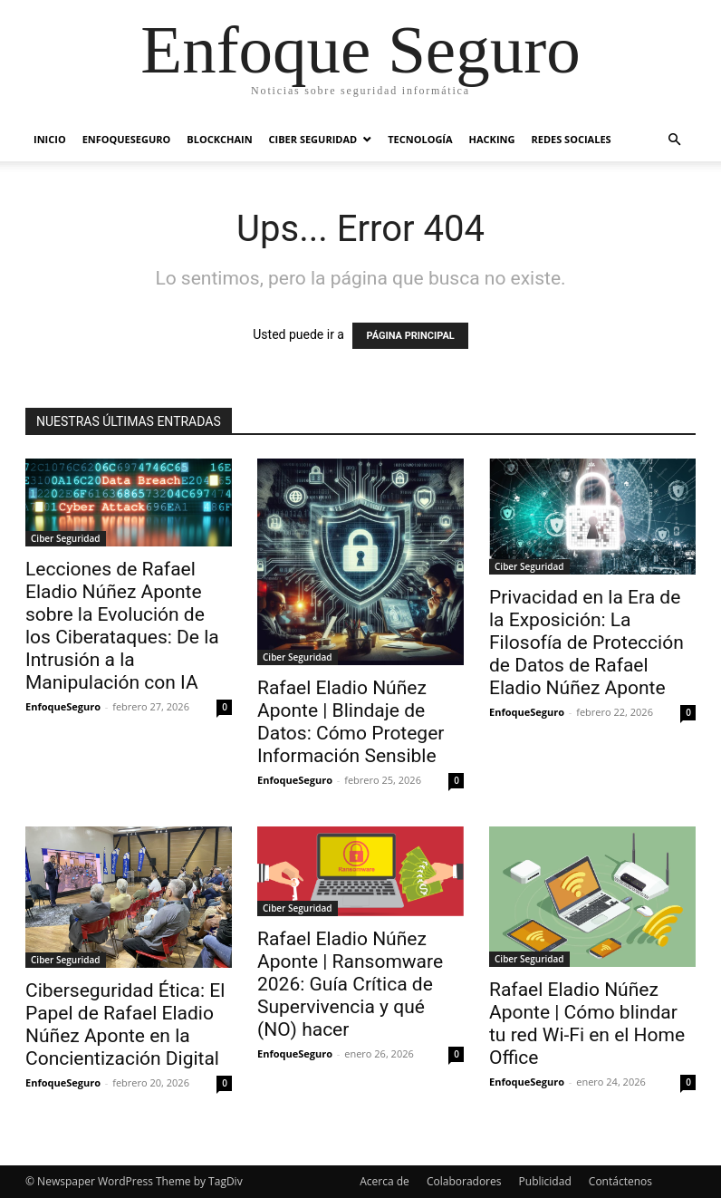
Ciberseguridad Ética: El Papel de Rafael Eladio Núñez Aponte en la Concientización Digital (125, 1024)
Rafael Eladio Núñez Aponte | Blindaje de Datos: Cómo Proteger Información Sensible (350, 722)
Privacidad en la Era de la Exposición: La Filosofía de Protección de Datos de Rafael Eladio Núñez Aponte (586, 642)
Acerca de (384, 1181)
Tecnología (420, 139)
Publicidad (545, 1181)
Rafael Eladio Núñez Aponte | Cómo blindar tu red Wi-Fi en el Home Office (587, 1023)
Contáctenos (620, 1181)
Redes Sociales (570, 139)
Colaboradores (464, 1181)
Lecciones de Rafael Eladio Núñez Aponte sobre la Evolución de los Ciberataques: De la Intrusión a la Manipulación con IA (122, 625)
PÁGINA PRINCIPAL (410, 336)
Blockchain (219, 139)
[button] (674, 140)
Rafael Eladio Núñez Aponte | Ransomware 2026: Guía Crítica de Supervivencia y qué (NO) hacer (350, 984)
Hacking (492, 139)
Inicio (50, 139)
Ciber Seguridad (313, 139)
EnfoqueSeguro (126, 139)
